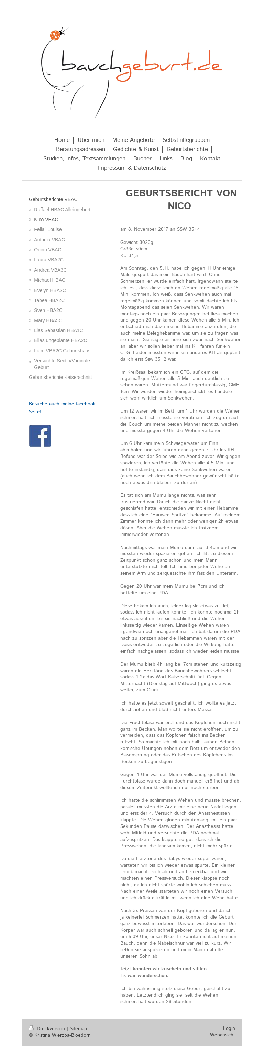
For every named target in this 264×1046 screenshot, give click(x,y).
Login (229, 1028)
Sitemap (78, 1028)
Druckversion (48, 1028)
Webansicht (222, 1035)
